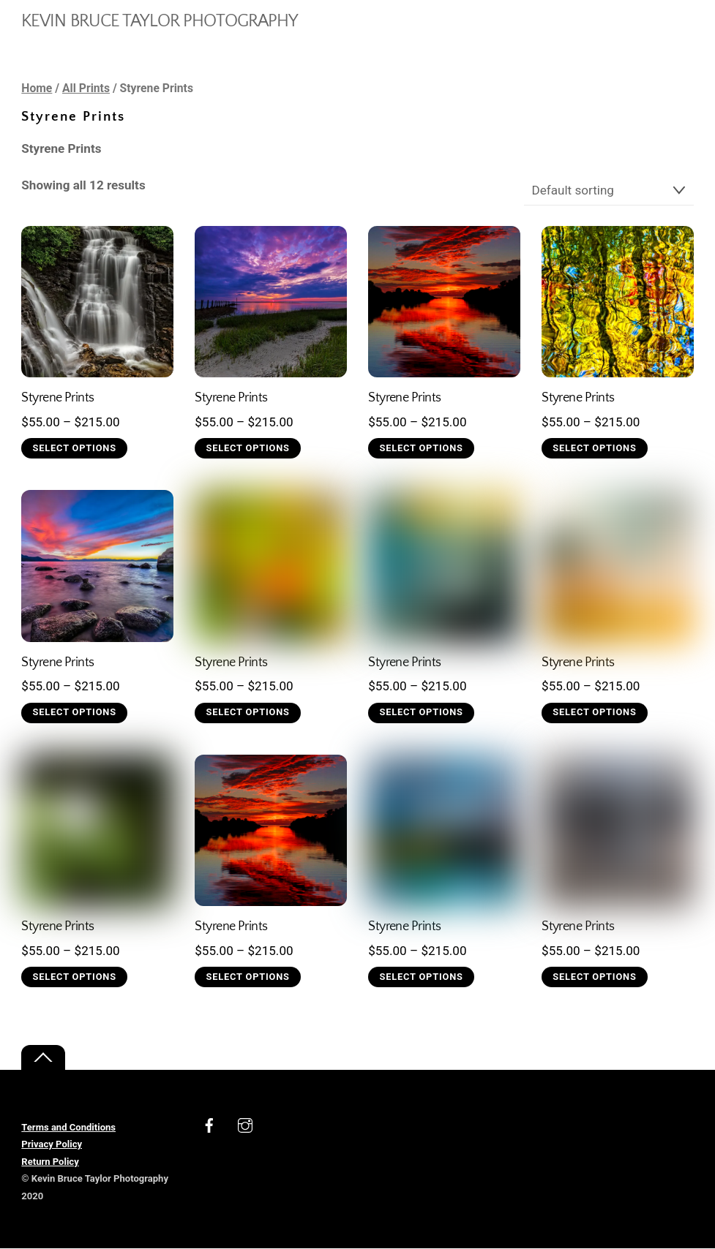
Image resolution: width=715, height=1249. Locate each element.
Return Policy (49, 1161)
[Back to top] (43, 1058)
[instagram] (245, 1124)
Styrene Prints (57, 397)
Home (36, 88)
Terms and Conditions (68, 1127)
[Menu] (671, 19)
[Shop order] (608, 190)
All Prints (86, 88)
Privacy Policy (51, 1144)
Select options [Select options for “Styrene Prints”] (74, 447)
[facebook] (209, 1124)
